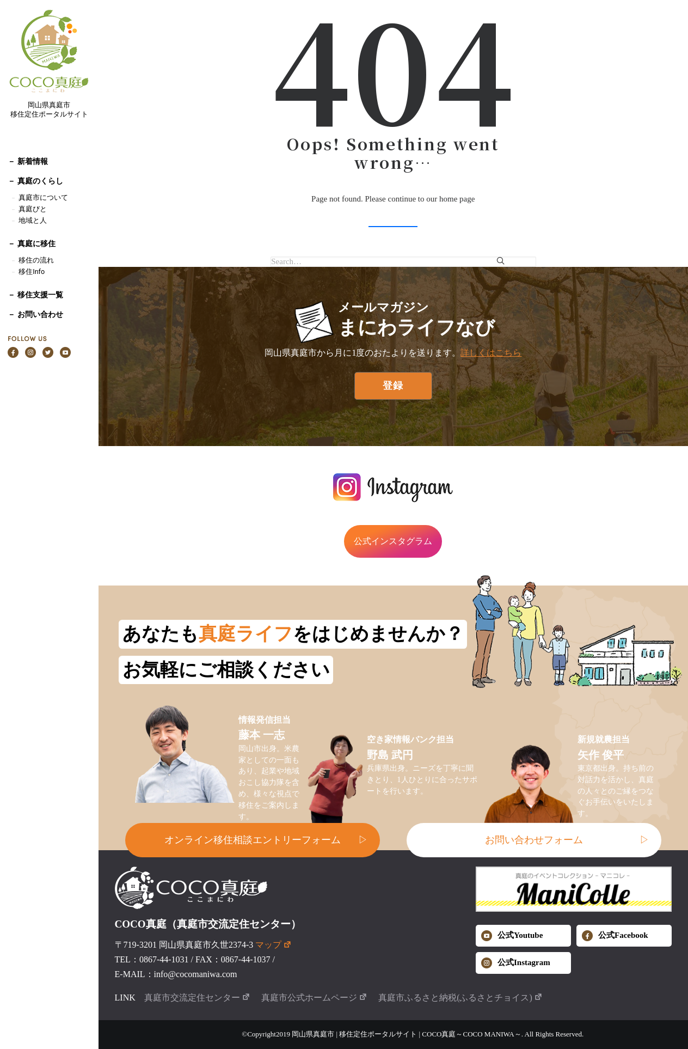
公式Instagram (515, 962)
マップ (273, 944)
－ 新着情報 (27, 161)
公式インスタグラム (393, 541)
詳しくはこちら (490, 352)
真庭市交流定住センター (197, 997)
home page (457, 198)
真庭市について (41, 197)
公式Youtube (512, 935)
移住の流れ (36, 260)
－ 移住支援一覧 (35, 294)
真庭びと (33, 209)
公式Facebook (615, 935)
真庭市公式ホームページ (314, 997)
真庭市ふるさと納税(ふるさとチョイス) (460, 997)
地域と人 (33, 220)
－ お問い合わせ (35, 314)
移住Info (32, 271)
